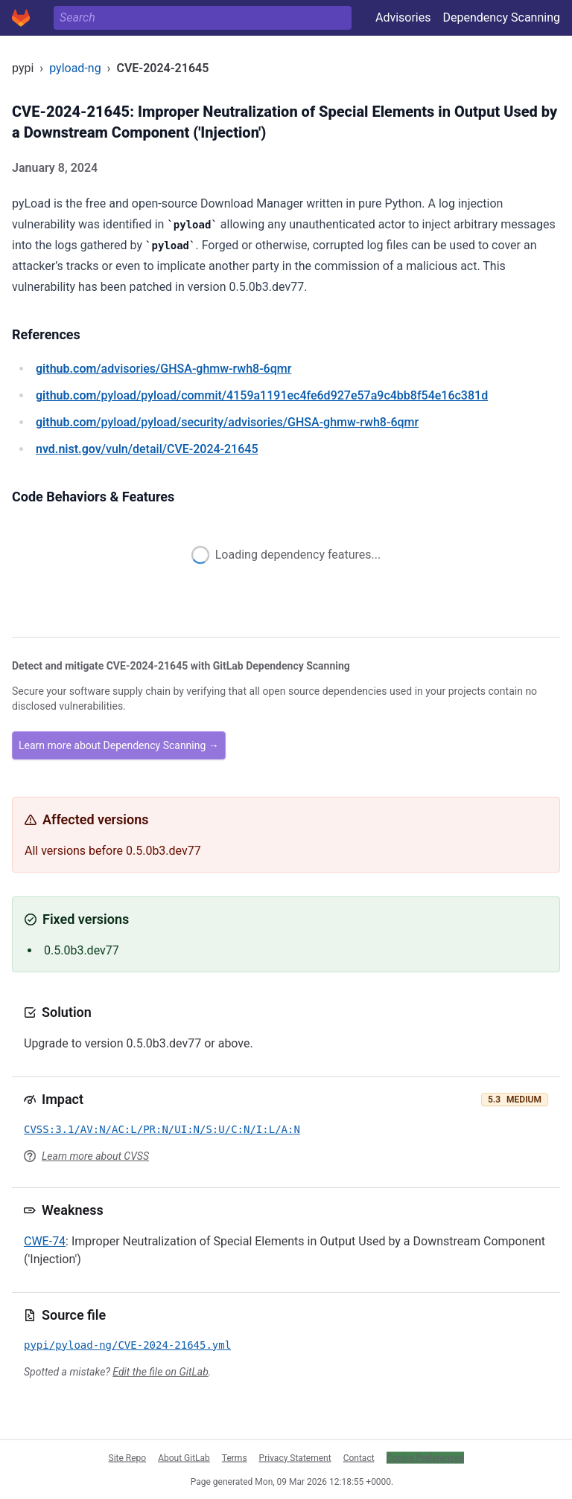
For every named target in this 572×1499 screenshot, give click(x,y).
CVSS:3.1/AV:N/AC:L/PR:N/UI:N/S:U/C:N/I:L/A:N (162, 1129)
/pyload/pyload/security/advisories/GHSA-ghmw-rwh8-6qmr (227, 422)
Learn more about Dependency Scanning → (119, 745)
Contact (359, 1457)
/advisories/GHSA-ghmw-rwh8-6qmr (163, 369)
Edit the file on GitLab (160, 1372)
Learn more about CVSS (95, 1156)
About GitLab (184, 1457)
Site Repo (128, 1457)
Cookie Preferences (425, 1457)
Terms (234, 1457)
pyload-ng (75, 68)
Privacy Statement (295, 1457)
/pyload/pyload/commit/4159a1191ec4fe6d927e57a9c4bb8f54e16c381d (262, 395)
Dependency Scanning (501, 17)
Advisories (403, 17)
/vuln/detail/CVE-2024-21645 (147, 449)
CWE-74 (45, 1241)
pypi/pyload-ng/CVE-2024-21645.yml (127, 1345)
